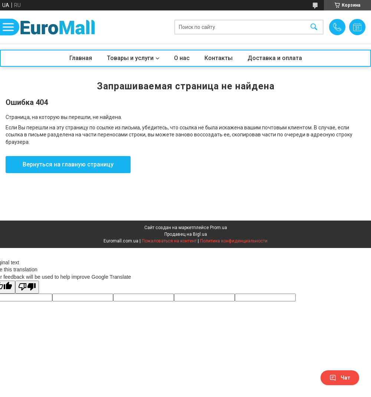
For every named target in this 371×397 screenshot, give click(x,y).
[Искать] (314, 27)
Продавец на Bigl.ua (185, 234)
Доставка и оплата (274, 58)
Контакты (218, 58)
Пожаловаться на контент (169, 241)
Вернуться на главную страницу (68, 164)
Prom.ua (218, 227)
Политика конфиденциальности (233, 241)
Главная (80, 58)
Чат (339, 377)
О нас (182, 58)
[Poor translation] (27, 287)
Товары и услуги (130, 58)
